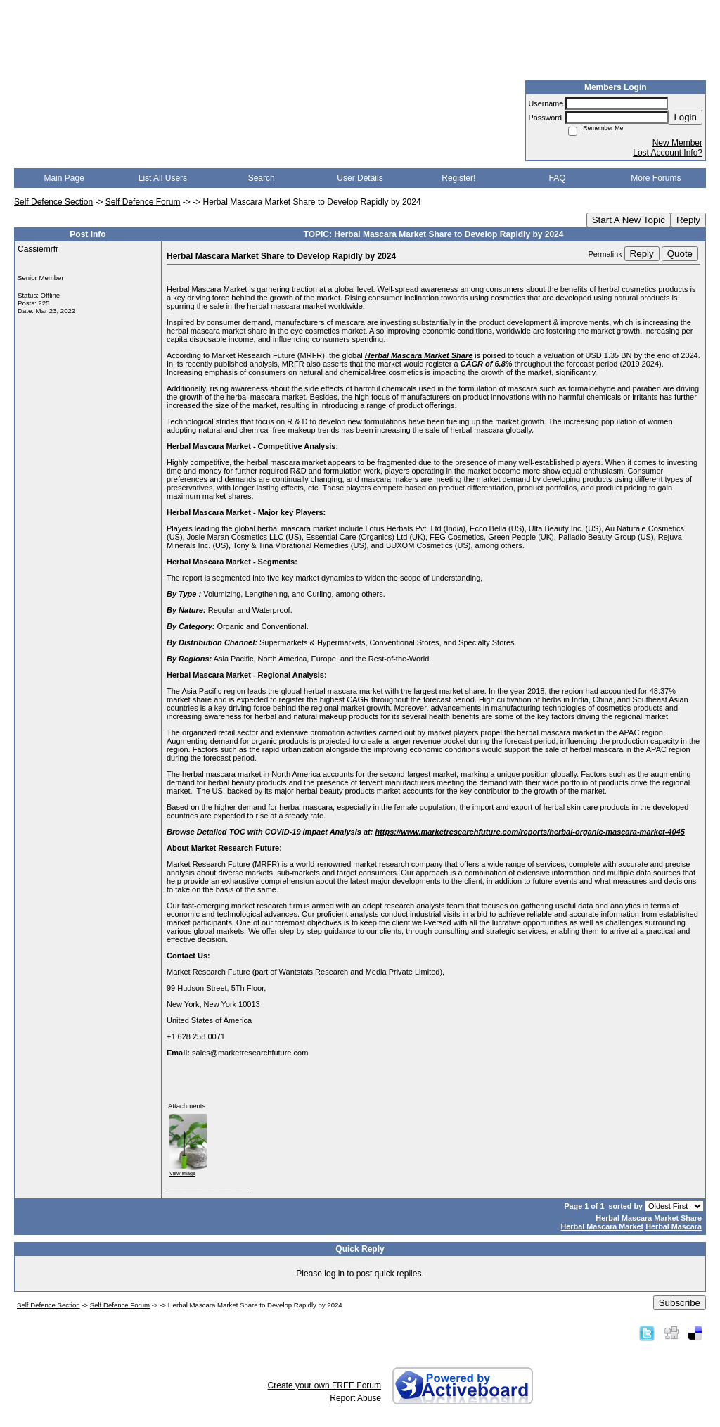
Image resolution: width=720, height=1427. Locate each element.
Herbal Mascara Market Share (649, 1218)
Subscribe (679, 1303)
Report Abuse (355, 1398)
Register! (458, 178)
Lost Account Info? (667, 153)
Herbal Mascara (673, 1226)
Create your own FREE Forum (324, 1385)
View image (182, 1173)
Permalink (605, 254)
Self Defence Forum (143, 202)
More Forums (656, 178)
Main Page (64, 178)
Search (261, 178)
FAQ (557, 178)
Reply (688, 220)
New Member (677, 143)
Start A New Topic (628, 220)
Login (685, 117)
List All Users (163, 178)
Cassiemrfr (38, 249)
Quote (680, 253)
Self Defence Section (53, 202)
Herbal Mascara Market (602, 1226)
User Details (359, 178)
